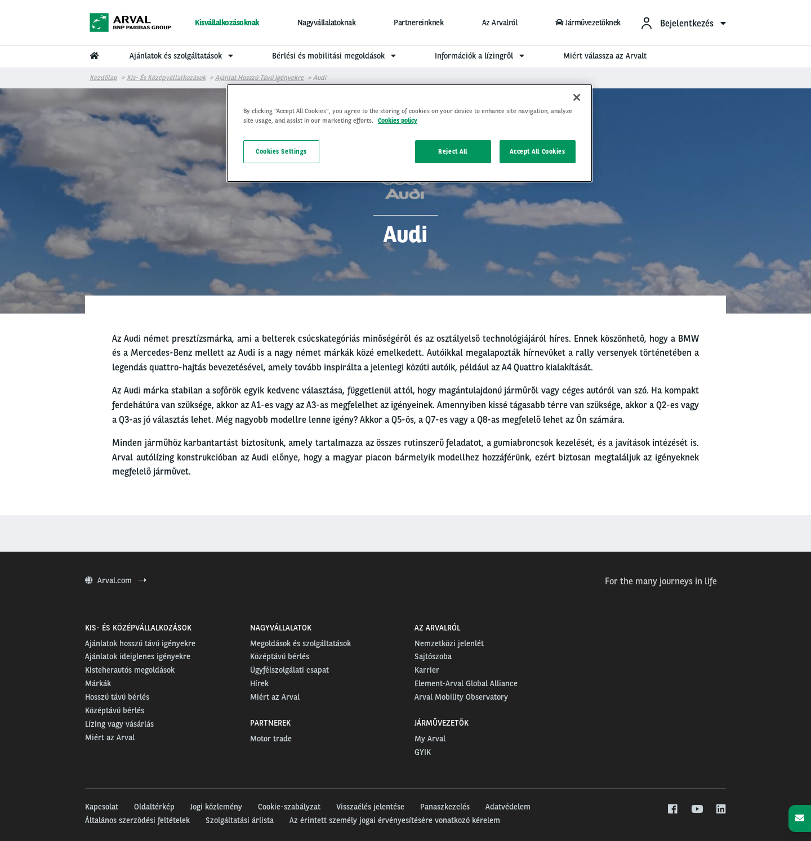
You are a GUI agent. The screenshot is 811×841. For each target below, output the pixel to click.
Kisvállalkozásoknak (227, 22)
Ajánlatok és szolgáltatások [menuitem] (183, 55)
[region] (409, 133)
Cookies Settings (281, 151)
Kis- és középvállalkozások (166, 78)
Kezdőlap (103, 78)
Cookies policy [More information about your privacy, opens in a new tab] (397, 120)
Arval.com (115, 580)
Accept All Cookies (537, 151)
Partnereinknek (418, 22)
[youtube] (696, 809)
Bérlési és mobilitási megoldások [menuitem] (335, 55)
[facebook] (672, 809)
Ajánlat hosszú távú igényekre (259, 78)
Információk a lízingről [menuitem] (481, 55)
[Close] (576, 97)
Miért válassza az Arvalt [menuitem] (605, 55)
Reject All (452, 151)
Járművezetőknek (588, 22)
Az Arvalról (500, 22)
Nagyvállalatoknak (326, 22)
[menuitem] (683, 22)
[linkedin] (720, 809)
